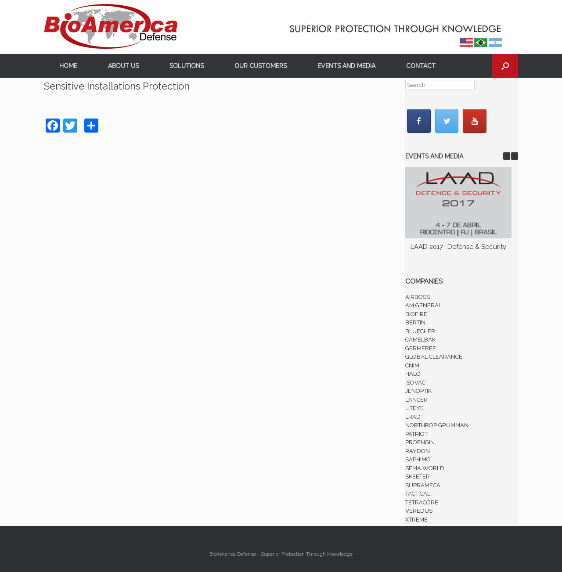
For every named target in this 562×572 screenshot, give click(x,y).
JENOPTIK (418, 391)
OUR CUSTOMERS (260, 65)
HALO (413, 374)
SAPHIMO (418, 459)
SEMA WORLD (424, 468)
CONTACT (421, 65)
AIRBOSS (417, 297)
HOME (68, 65)
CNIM (412, 365)
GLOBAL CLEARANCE (433, 356)
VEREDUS (418, 510)
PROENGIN (420, 442)
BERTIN (415, 322)
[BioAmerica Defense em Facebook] (419, 121)
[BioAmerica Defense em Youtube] (474, 121)
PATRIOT (416, 434)
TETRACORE (421, 502)
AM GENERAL (423, 305)
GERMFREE (420, 348)
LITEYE (414, 408)
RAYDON (417, 451)
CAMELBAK (420, 339)
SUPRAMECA (422, 485)
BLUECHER (420, 331)
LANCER (416, 399)
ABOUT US (123, 65)
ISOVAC (415, 382)
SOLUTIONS (186, 65)
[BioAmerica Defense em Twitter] (447, 121)
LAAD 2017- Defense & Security (458, 247)
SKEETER (417, 476)
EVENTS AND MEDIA (346, 65)
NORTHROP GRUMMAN (436, 425)
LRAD (413, 417)
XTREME (416, 519)
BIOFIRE (416, 314)
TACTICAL (417, 493)
